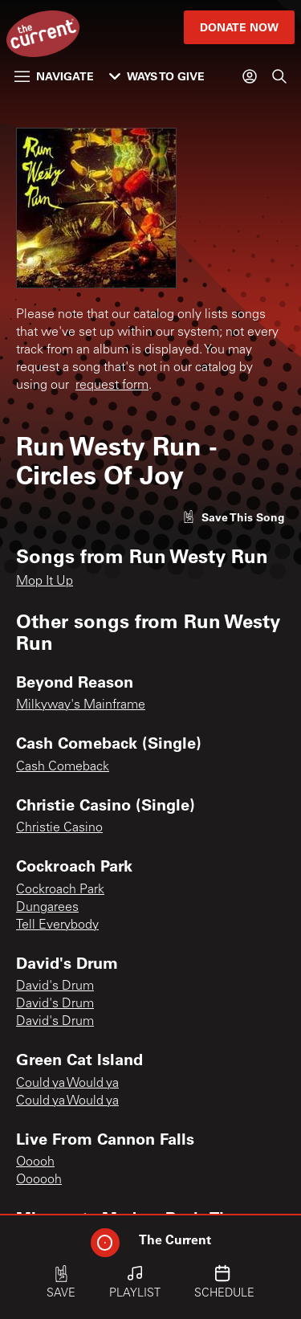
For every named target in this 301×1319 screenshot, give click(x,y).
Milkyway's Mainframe (80, 705)
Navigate (54, 76)
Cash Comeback (62, 767)
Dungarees (47, 907)
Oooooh (39, 1180)
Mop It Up (44, 581)
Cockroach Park (60, 890)
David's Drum (55, 986)
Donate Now (239, 27)
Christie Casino (59, 828)
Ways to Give (157, 76)
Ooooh (35, 1162)
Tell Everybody (57, 925)
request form (111, 385)
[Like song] (233, 517)
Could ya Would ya (67, 1083)
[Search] (279, 76)
